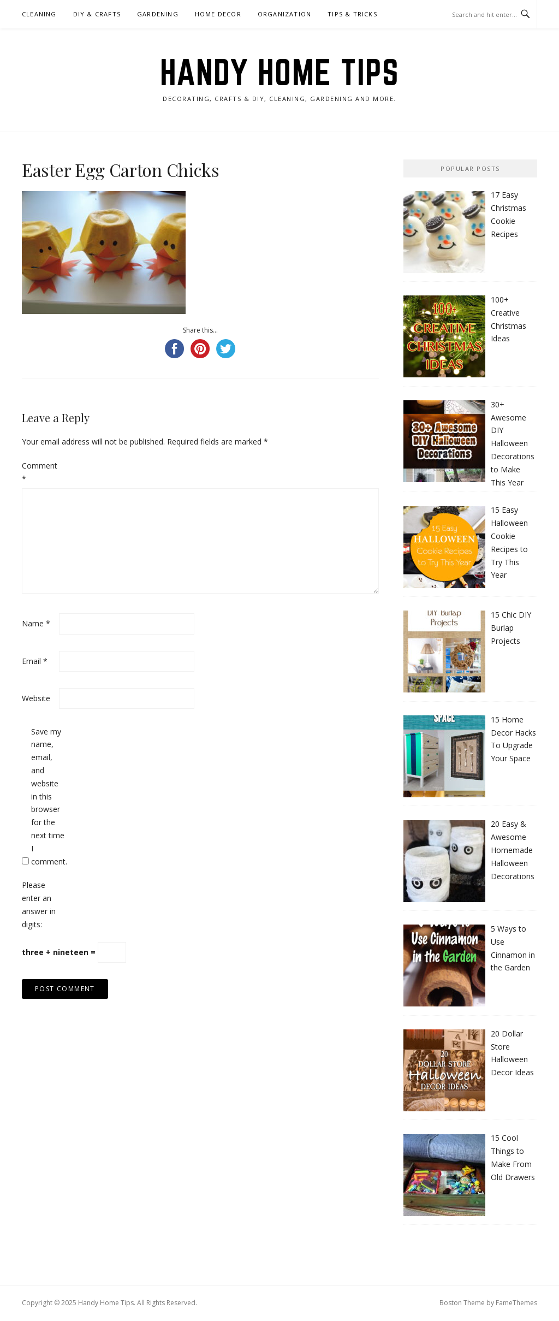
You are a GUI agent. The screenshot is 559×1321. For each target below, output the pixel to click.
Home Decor (218, 14)
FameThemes (516, 1302)
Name (36, 623)
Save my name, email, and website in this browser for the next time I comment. (48, 796)
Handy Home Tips (280, 72)
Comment (39, 472)
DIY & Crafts (97, 14)
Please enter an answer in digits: (39, 904)
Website (36, 698)
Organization (284, 14)
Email (34, 661)
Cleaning (39, 14)
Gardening (158, 14)
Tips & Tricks (352, 14)
